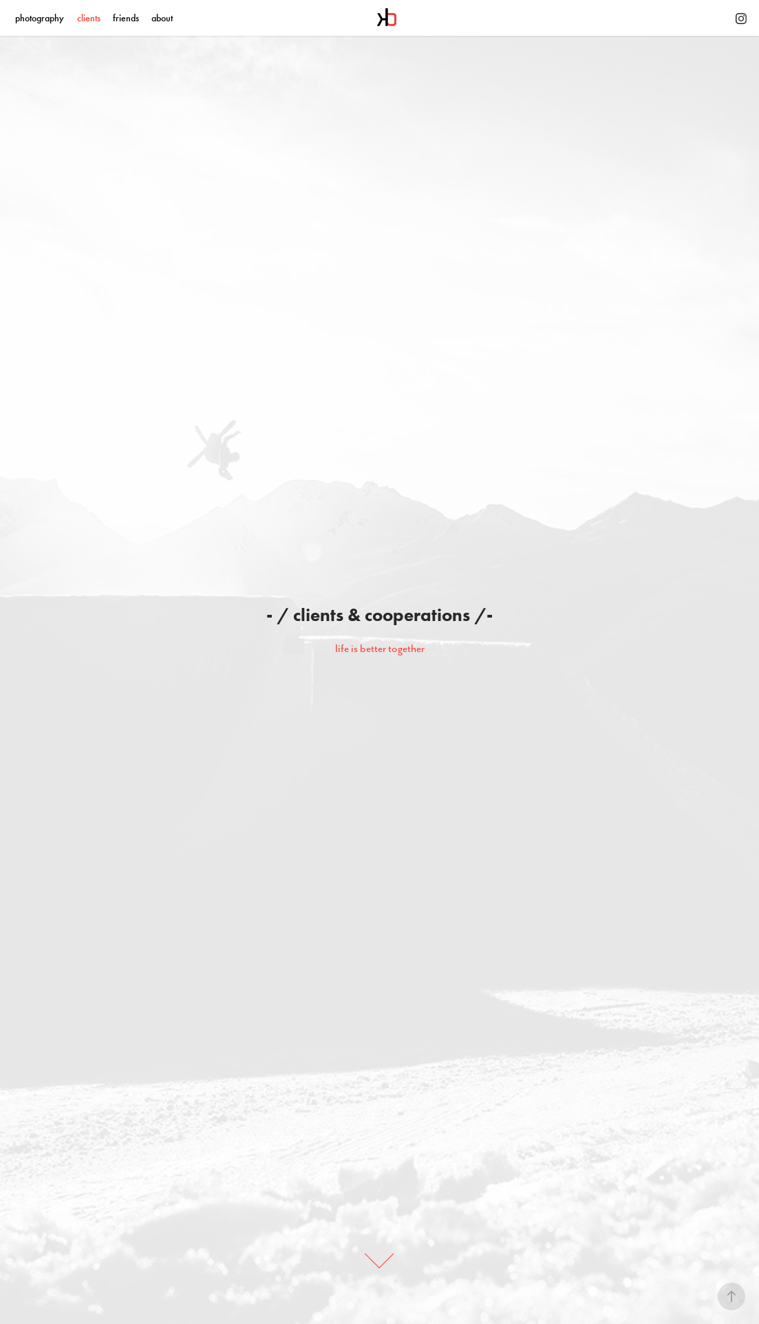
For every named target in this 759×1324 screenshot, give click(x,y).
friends (126, 18)
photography (39, 18)
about (162, 18)
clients (88, 18)
